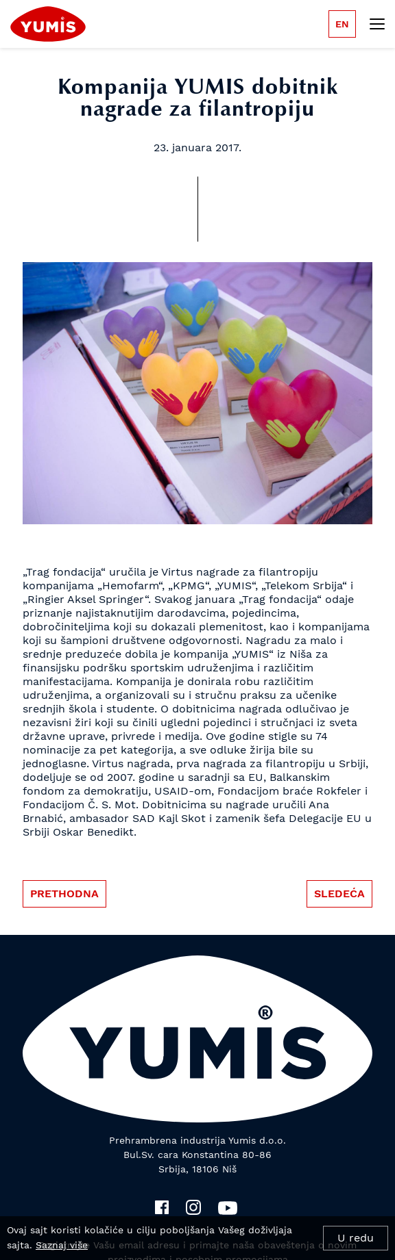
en (342, 23)
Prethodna (64, 893)
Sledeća (339, 893)
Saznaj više (62, 1244)
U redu (355, 1237)
